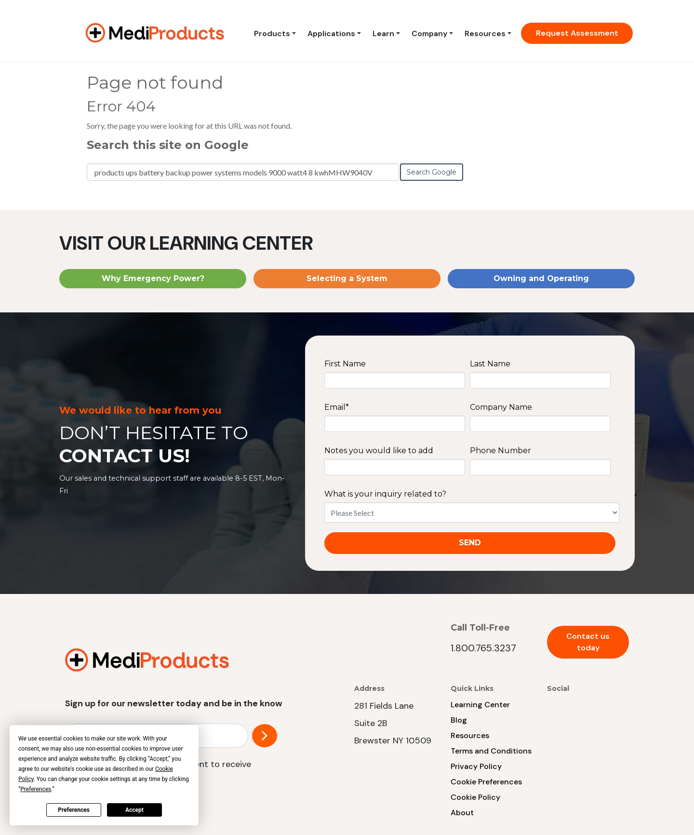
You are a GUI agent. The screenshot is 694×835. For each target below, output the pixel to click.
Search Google (431, 172)
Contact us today (588, 642)
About (462, 813)
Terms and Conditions (491, 751)
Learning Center (480, 705)
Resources (485, 33)
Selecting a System (347, 278)
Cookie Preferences (486, 782)
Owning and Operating (541, 278)
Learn (383, 33)
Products (272, 33)
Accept (134, 810)
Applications (331, 33)
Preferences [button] (35, 789)
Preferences (74, 810)
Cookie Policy (475, 797)
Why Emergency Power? (153, 278)
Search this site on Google (168, 145)
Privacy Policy (476, 766)
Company (429, 33)
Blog (459, 720)
